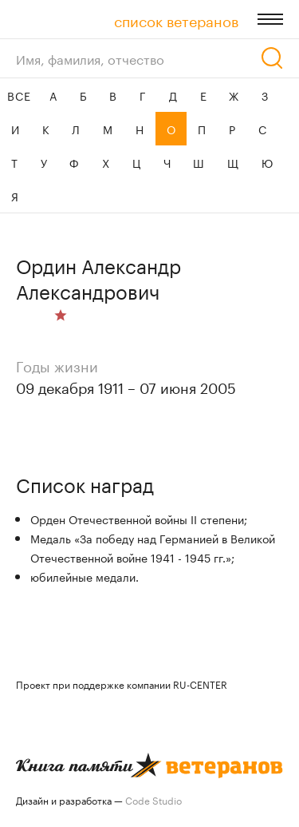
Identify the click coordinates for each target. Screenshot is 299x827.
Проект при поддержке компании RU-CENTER (121, 683)
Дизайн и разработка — (99, 799)
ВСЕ (18, 95)
